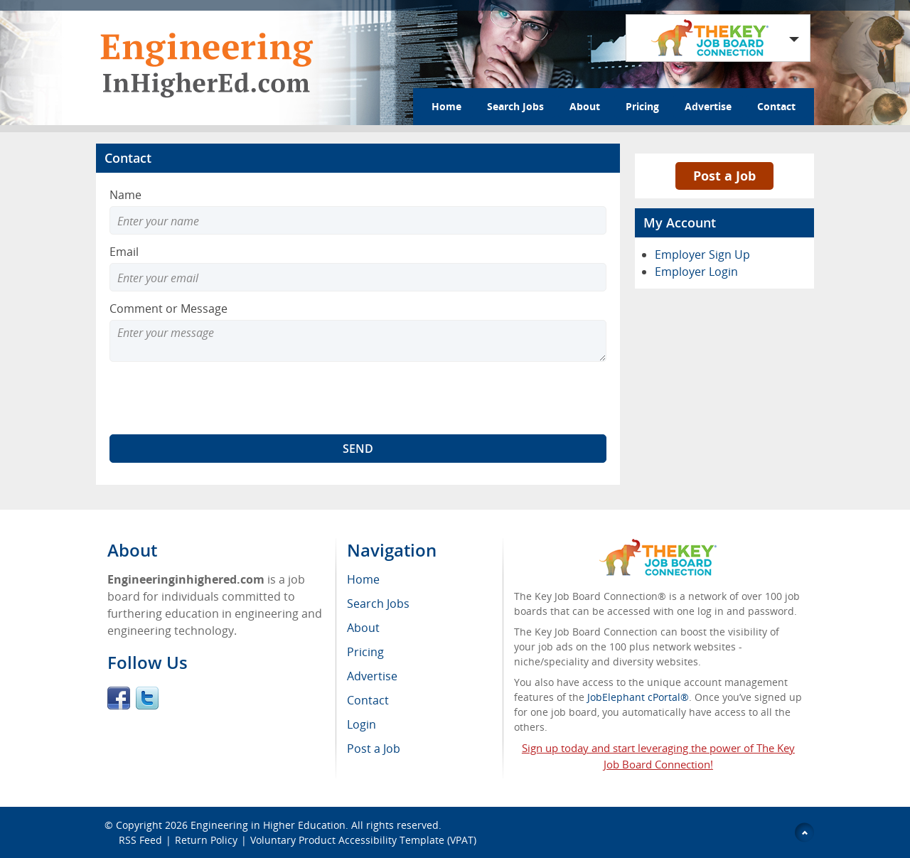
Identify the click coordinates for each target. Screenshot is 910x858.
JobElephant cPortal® (638, 697)
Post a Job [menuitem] (373, 748)
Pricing (642, 106)
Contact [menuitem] (368, 700)
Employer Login (696, 271)
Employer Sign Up (702, 254)
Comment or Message (168, 308)
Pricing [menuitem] (365, 652)
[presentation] (217, 398)
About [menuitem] (363, 628)
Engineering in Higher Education (268, 825)
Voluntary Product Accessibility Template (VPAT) (363, 840)
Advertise (708, 106)
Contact (776, 106)
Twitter (147, 698)
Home (446, 106)
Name (125, 195)
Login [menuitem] (361, 724)
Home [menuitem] (363, 579)
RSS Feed (140, 840)
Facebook (118, 698)
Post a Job (724, 175)
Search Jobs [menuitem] (378, 603)
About (584, 106)
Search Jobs (515, 106)
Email (124, 251)
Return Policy (206, 840)
